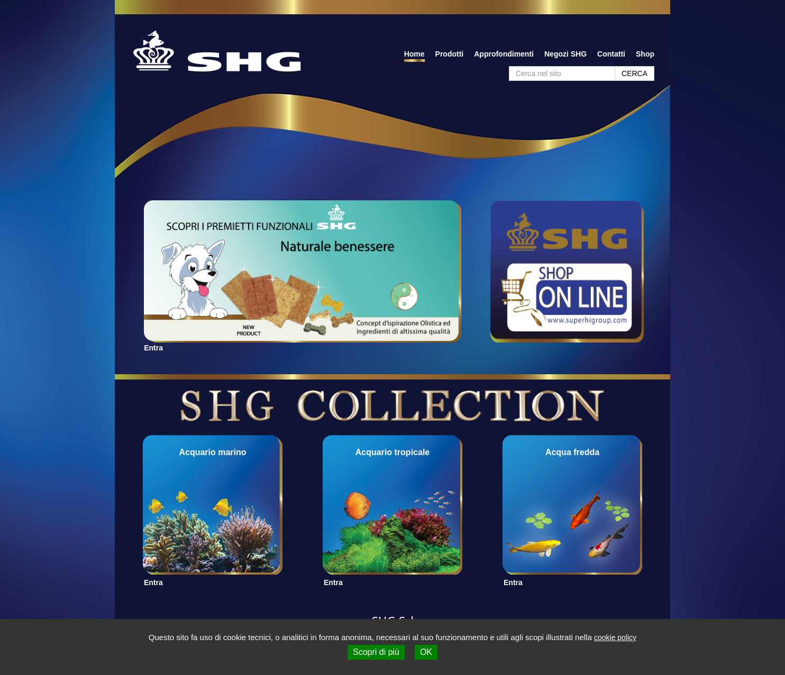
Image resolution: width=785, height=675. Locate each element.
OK (426, 652)
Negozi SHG (565, 54)
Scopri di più (376, 652)
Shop (645, 54)
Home (414, 54)
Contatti (611, 54)
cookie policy (615, 637)
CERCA (634, 73)
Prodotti (449, 54)
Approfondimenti (504, 54)
